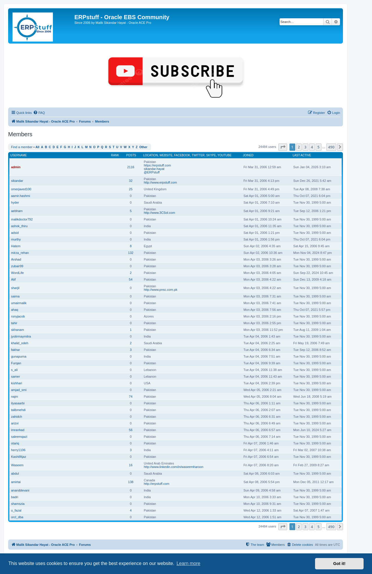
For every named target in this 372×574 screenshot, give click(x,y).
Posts (131, 155)
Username (18, 155)
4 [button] (312, 147)
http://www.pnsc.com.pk (161, 289)
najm (14, 396)
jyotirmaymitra (21, 336)
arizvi (15, 423)
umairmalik (18, 303)
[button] (282, 147)
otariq (15, 443)
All (37, 147)
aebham (17, 211)
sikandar (17, 180)
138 (130, 482)
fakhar (15, 349)
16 (131, 465)
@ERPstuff (152, 172)
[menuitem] (39, 112)
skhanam (17, 329)
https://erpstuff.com (157, 165)
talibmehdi (18, 410)
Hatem (15, 246)
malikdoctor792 (22, 219)
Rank (115, 155)
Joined (248, 155)
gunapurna (18, 356)
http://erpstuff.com (156, 483)
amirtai (16, 482)
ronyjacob (18, 316)
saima (15, 296)
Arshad (16, 259)
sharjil (15, 288)
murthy (16, 239)
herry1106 (18, 450)
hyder (15, 202)
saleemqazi (19, 436)
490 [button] (331, 147)
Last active (302, 155)
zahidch (16, 416)
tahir (14, 323)
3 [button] (305, 147)
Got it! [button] (339, 563)
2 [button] (299, 147)
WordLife (17, 273)
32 (131, 180)
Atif (13, 279)
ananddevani (20, 490)
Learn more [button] (188, 563)
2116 (130, 167)
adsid (15, 232)
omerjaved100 (21, 189)
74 (131, 396)
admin (15, 167)
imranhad (17, 430)
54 (131, 279)
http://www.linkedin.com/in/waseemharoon (173, 467)
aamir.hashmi (20, 196)
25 (131, 189)
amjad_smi (18, 390)
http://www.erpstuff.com (160, 182)
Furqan (16, 363)
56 (131, 430)
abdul (15, 473)
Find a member (22, 147)
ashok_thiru (19, 226)
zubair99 (17, 266)
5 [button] (318, 147)
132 (130, 252)
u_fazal (16, 510)
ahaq (14, 309)
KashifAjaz (18, 456)
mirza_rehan (20, 252)
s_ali (14, 370)
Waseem (17, 465)
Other (143, 147)
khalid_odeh (19, 343)
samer (15, 376)
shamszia (17, 503)
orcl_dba (17, 517)
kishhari (16, 383)
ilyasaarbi (17, 403)
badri (14, 497)
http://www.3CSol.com (159, 212)
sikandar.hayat (154, 169)
